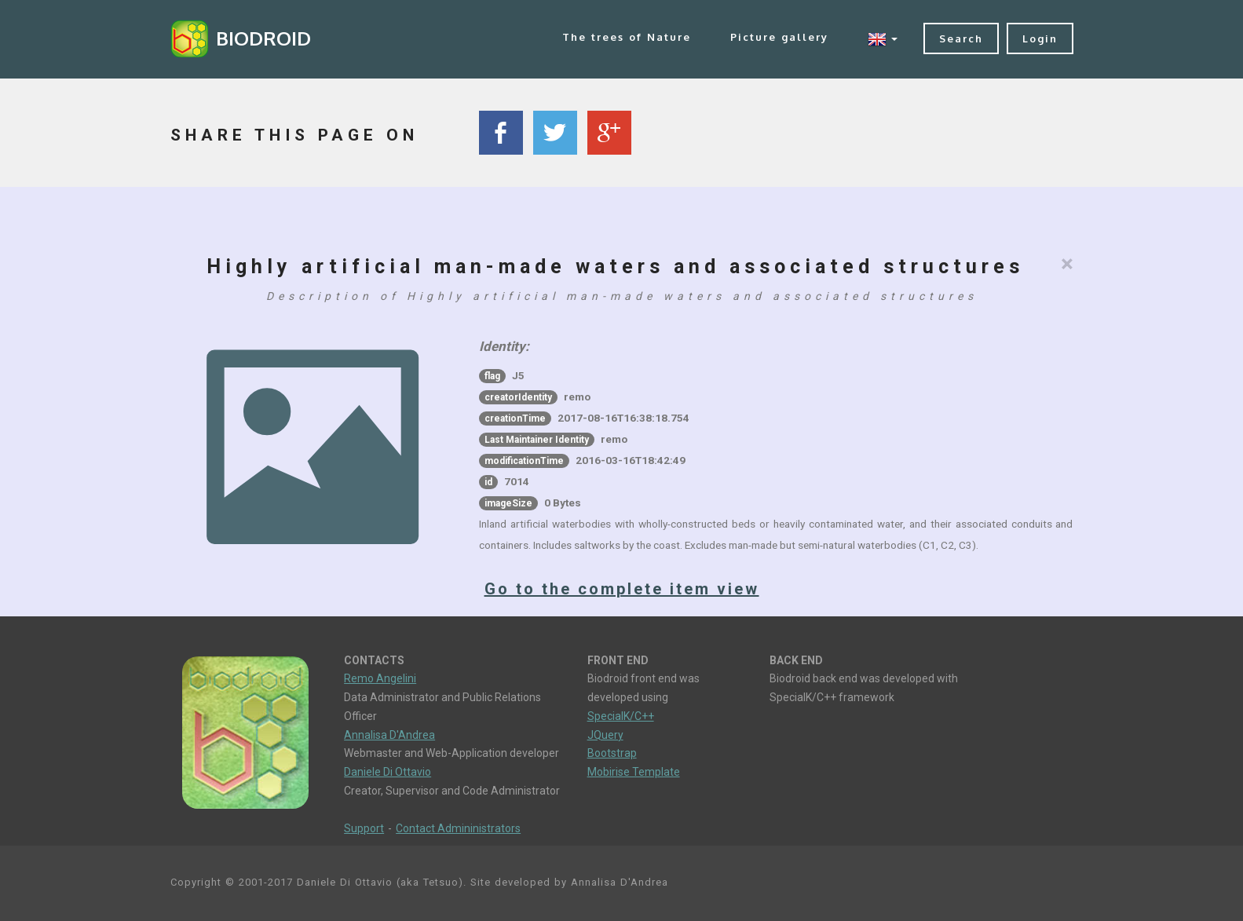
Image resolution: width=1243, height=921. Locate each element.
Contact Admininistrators (458, 828)
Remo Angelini (380, 678)
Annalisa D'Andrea (389, 735)
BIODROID (263, 38)
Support (364, 828)
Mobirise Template (633, 772)
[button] (882, 39)
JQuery (605, 735)
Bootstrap (612, 753)
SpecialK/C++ (620, 716)
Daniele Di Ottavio (387, 772)
